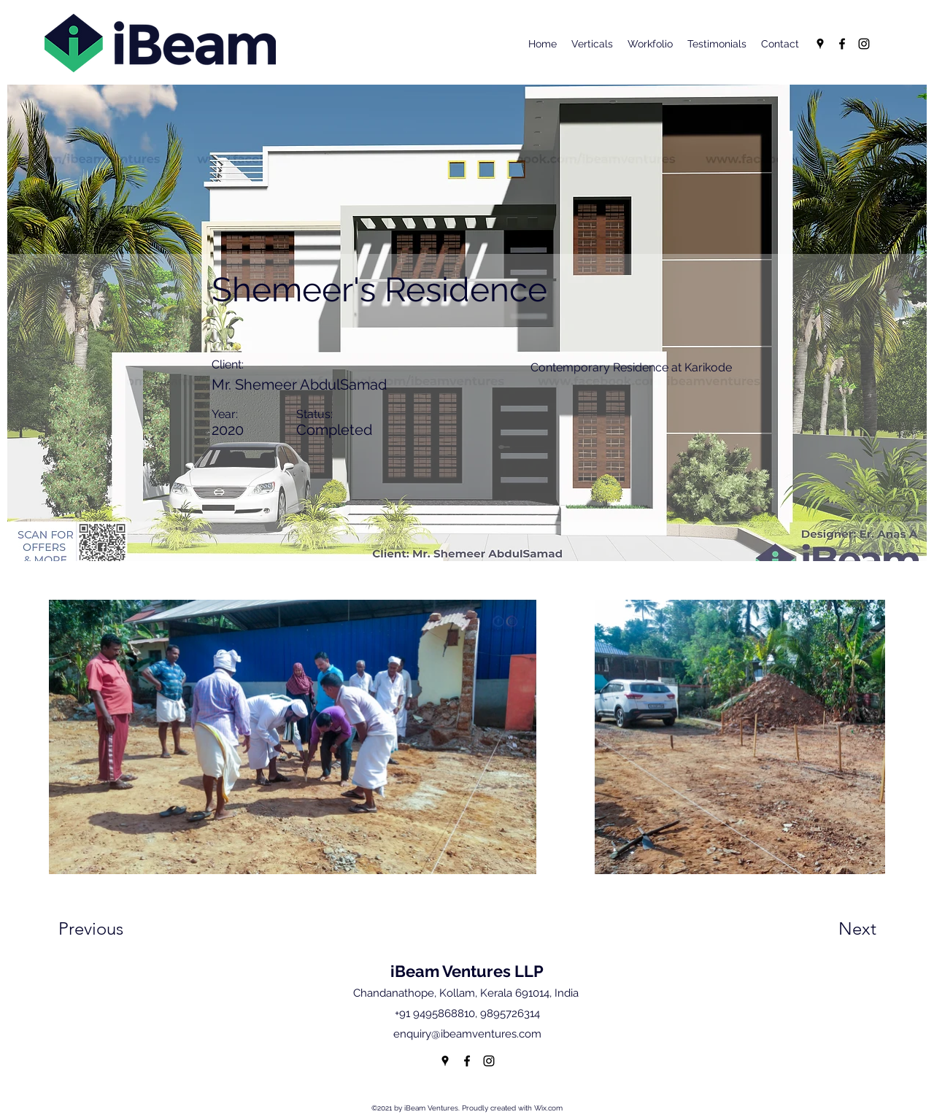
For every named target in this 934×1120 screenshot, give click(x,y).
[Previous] (110, 928)
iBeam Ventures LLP (467, 971)
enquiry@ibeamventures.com (467, 1033)
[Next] (828, 928)
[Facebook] (842, 43)
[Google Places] (820, 43)
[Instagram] (864, 43)
